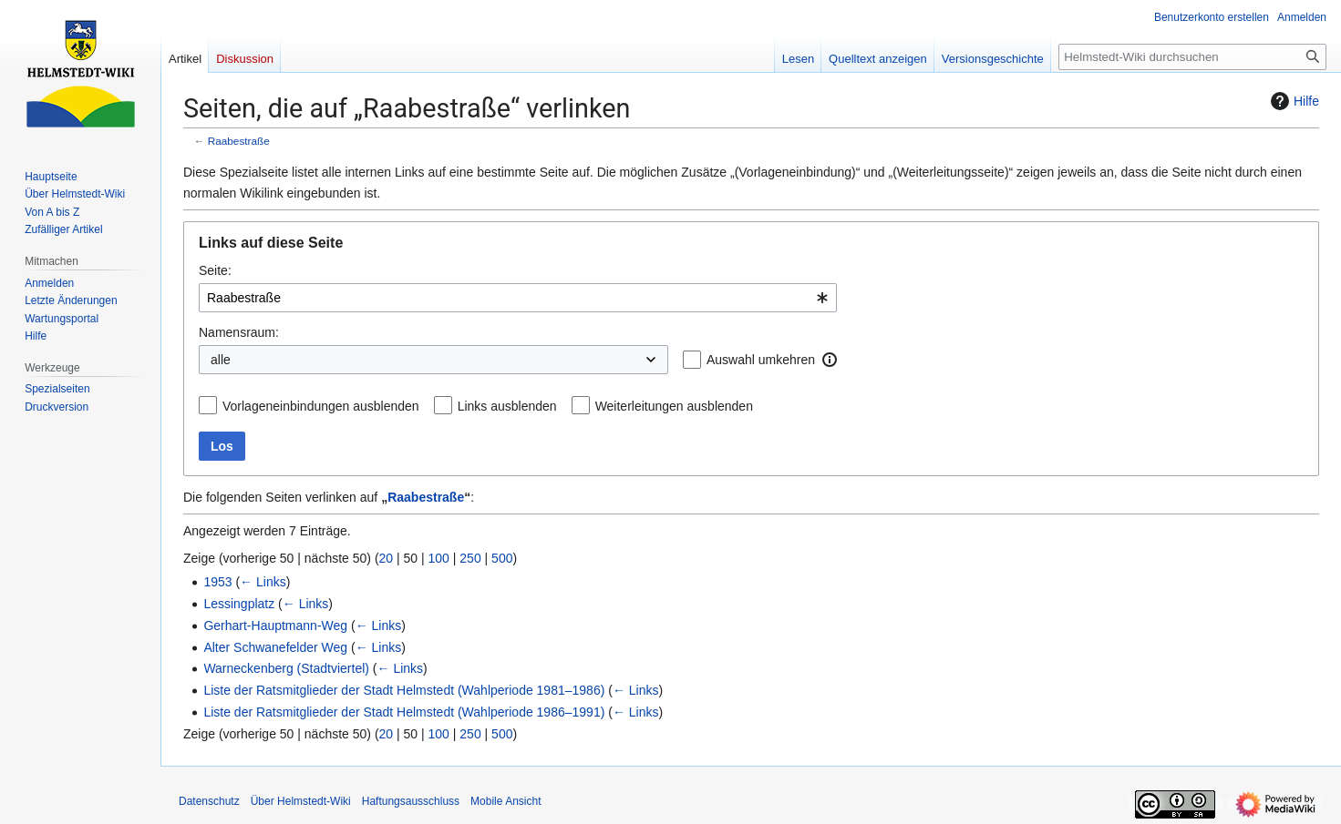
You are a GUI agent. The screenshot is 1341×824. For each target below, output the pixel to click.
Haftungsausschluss (410, 801)
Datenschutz (209, 801)
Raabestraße (239, 141)
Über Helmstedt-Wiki (301, 801)
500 (501, 558)
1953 (217, 582)
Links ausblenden (507, 406)
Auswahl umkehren (761, 359)
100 (438, 558)
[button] (829, 359)
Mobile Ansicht (505, 801)
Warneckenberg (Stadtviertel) (286, 668)
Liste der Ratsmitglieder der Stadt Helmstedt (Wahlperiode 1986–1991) (403, 712)
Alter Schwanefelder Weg (275, 647)
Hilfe (1292, 101)
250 (469, 558)
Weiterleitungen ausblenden (674, 406)
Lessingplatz (238, 603)
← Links (263, 582)
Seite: (215, 270)
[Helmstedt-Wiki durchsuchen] (1192, 57)
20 (386, 558)
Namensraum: (239, 332)
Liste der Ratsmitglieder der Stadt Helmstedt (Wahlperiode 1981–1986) (403, 690)
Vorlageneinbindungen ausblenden (320, 406)
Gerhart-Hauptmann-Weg (275, 625)
